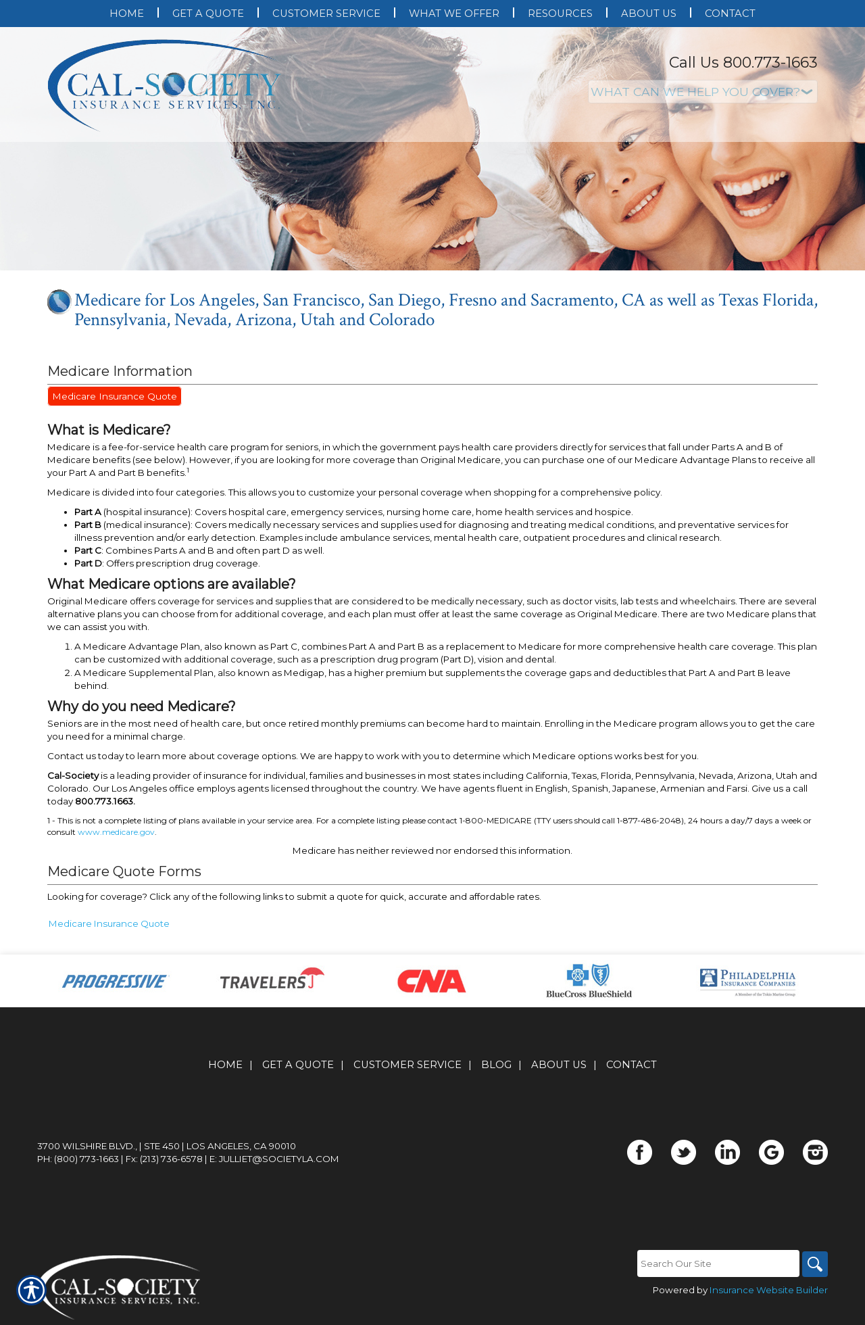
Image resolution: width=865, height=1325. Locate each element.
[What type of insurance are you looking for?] (703, 91)
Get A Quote (298, 1065)
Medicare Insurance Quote (112, 396)
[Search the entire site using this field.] (716, 1263)
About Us (559, 1065)
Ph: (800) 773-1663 (78, 1158)
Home (225, 1065)
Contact (631, 1065)
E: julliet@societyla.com (274, 1158)
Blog (496, 1065)
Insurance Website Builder (769, 1289)
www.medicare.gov (116, 832)
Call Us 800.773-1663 (743, 62)
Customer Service (407, 1065)
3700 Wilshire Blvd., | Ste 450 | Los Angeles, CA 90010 (166, 1145)
